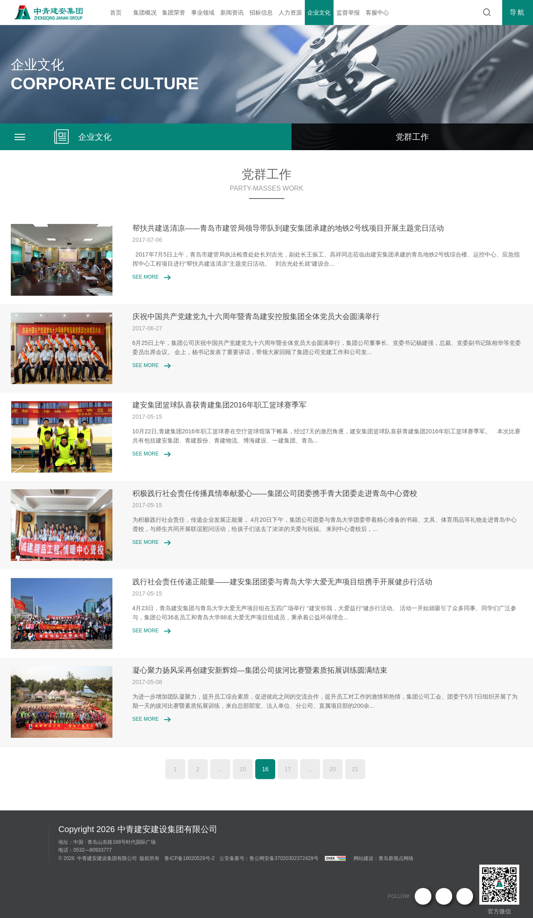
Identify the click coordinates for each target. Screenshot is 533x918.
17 (287, 769)
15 (242, 769)
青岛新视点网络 (396, 858)
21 (355, 769)
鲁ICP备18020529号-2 (189, 858)
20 (332, 769)
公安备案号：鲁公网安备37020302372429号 (268, 858)
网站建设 (364, 858)
